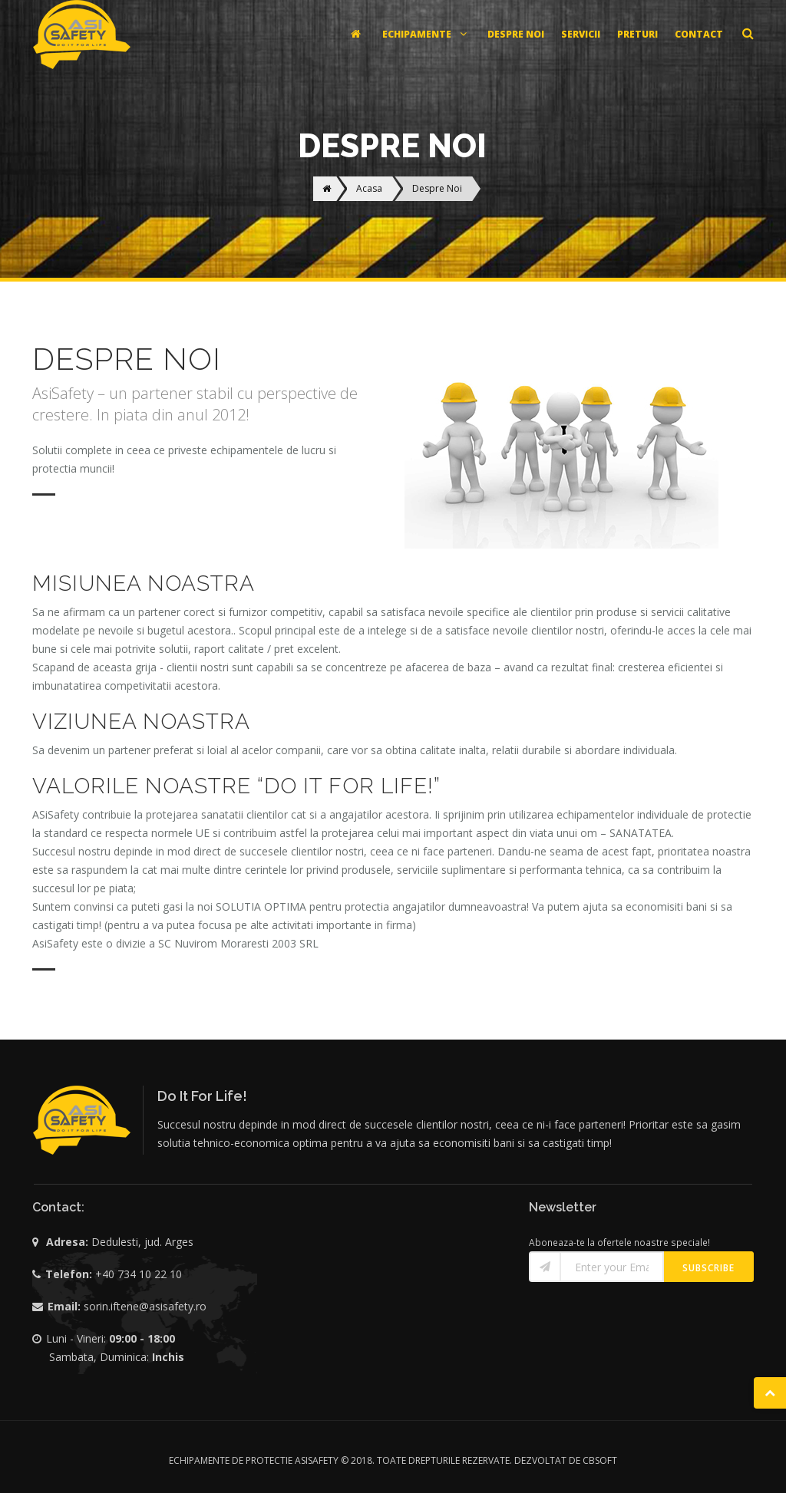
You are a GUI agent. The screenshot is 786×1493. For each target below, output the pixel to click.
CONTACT (699, 34)
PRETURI (637, 34)
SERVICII (580, 34)
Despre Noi (437, 188)
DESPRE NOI (515, 34)
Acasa (369, 188)
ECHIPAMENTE (426, 34)
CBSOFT (600, 1460)
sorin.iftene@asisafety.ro (145, 1306)
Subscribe (708, 1267)
